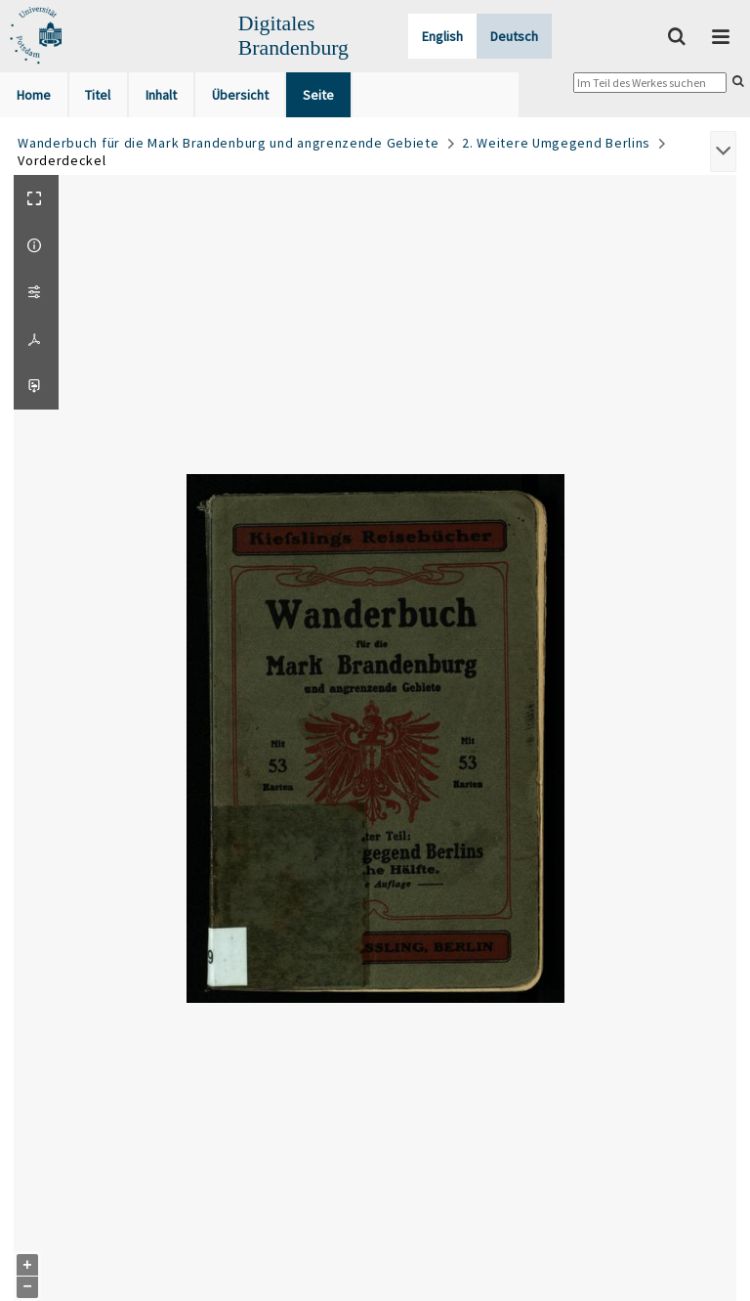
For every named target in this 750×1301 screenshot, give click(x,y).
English (442, 36)
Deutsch (514, 36)
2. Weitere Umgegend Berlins (556, 143)
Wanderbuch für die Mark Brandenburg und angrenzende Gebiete (228, 143)
